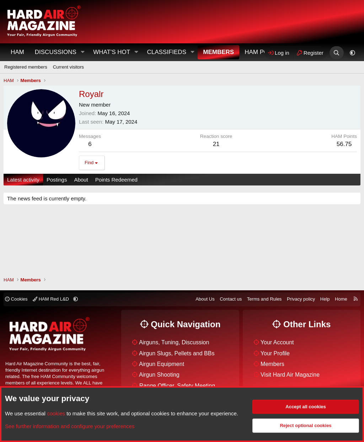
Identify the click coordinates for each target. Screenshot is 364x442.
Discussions (55, 52)
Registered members (25, 67)
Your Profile (275, 353)
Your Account (277, 342)
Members (218, 52)
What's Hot (111, 52)
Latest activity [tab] (23, 180)
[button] (82, 52)
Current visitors (68, 67)
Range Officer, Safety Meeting (177, 386)
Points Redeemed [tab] (116, 180)
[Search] (336, 52)
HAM (17, 52)
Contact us (231, 299)
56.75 (344, 144)
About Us (205, 299)
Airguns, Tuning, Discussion (174, 342)
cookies (56, 413)
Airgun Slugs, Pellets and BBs (177, 353)
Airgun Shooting (159, 375)
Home (341, 299)
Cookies (16, 299)
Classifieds (166, 52)
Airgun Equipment (161, 364)
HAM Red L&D (51, 299)
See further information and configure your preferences (69, 426)
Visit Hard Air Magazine (290, 375)
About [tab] (81, 180)
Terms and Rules (264, 299)
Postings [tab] (57, 180)
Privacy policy (301, 299)
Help (325, 299)
